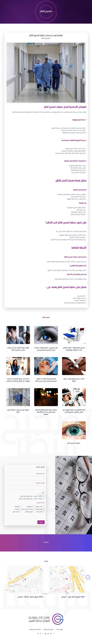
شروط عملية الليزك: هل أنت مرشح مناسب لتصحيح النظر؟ (18, 348)
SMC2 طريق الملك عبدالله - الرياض (30, 596)
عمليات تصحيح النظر (73, 443)
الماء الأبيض (38, 506)
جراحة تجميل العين (27, 509)
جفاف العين (15, 511)
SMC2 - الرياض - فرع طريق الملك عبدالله (30, 498)
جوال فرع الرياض (48, 629)
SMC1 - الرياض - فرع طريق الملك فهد (31, 496)
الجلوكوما (30, 506)
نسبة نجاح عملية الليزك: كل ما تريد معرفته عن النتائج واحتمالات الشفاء (18, 379)
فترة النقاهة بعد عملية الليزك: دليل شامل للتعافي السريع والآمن (74, 411)
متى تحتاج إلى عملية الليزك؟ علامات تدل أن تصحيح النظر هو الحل (46, 348)
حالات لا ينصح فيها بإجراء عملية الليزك (73, 379)
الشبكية (17, 506)
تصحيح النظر (39, 509)
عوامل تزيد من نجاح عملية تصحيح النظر (18, 411)
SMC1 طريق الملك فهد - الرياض (73, 596)
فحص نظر (39, 511)
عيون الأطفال (29, 511)
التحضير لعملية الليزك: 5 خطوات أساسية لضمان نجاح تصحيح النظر (46, 379)
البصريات (16, 509)
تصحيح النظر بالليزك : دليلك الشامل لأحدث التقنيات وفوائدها (74, 348)
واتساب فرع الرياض (34, 629)
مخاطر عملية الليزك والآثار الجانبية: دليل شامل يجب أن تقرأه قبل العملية (46, 412)
